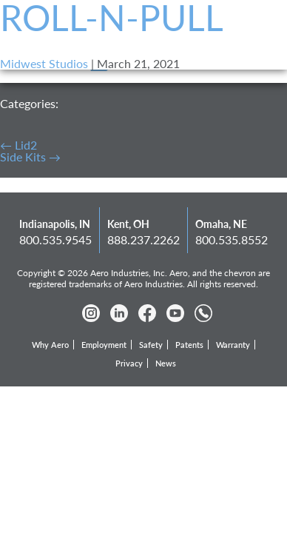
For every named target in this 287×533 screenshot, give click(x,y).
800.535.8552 (231, 239)
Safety (151, 344)
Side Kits (30, 157)
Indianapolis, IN (54, 224)
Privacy (129, 363)
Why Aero (50, 344)
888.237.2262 (143, 239)
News (165, 363)
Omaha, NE (221, 224)
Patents (189, 344)
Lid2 (18, 145)
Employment (103, 344)
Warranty (233, 344)
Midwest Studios (44, 63)
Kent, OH (128, 224)
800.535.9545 (55, 239)
